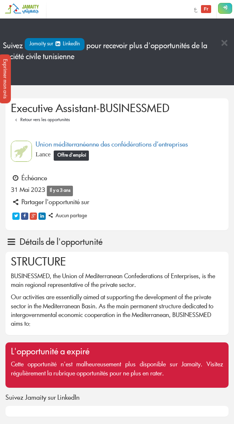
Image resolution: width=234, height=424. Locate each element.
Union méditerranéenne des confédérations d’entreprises (112, 145)
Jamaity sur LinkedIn (54, 44)
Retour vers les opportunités (41, 120)
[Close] (224, 43)
